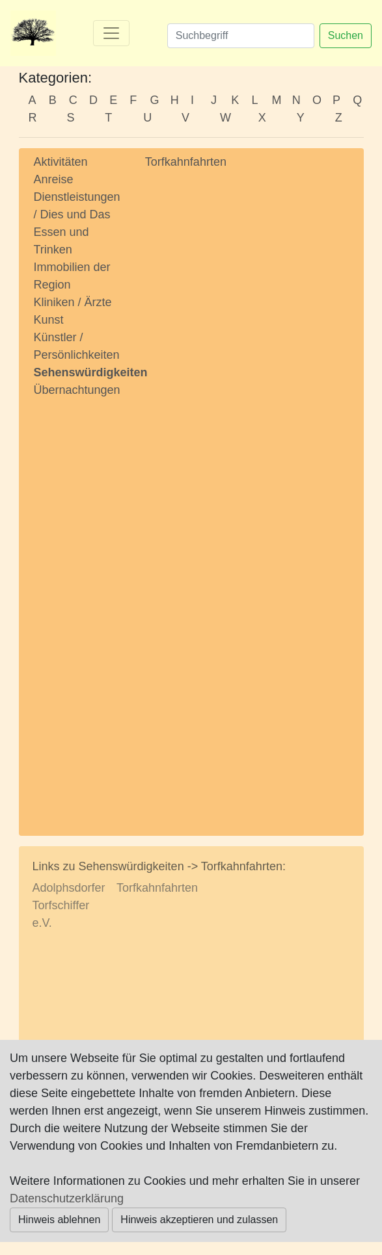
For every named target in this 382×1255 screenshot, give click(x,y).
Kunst (49, 319)
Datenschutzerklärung (67, 1198)
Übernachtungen (77, 389)
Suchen (345, 35)
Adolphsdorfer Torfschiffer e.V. (69, 905)
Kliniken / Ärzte (73, 302)
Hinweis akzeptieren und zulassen (199, 1219)
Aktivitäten (61, 161)
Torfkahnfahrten (185, 161)
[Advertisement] (80, 604)
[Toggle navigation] (111, 33)
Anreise (54, 179)
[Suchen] (240, 35)
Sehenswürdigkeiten (91, 372)
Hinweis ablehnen (59, 1219)
